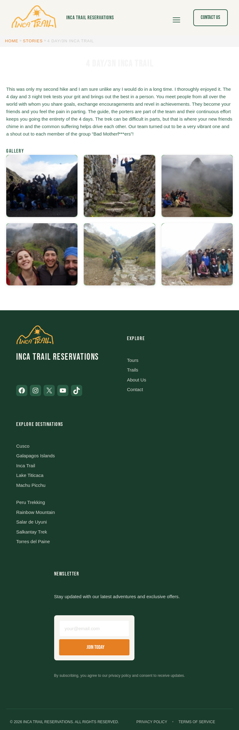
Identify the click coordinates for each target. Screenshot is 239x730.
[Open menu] (176, 18)
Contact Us (210, 17)
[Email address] (94, 628)
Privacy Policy (151, 722)
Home (11, 41)
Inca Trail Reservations (90, 18)
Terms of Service (196, 722)
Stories (33, 41)
